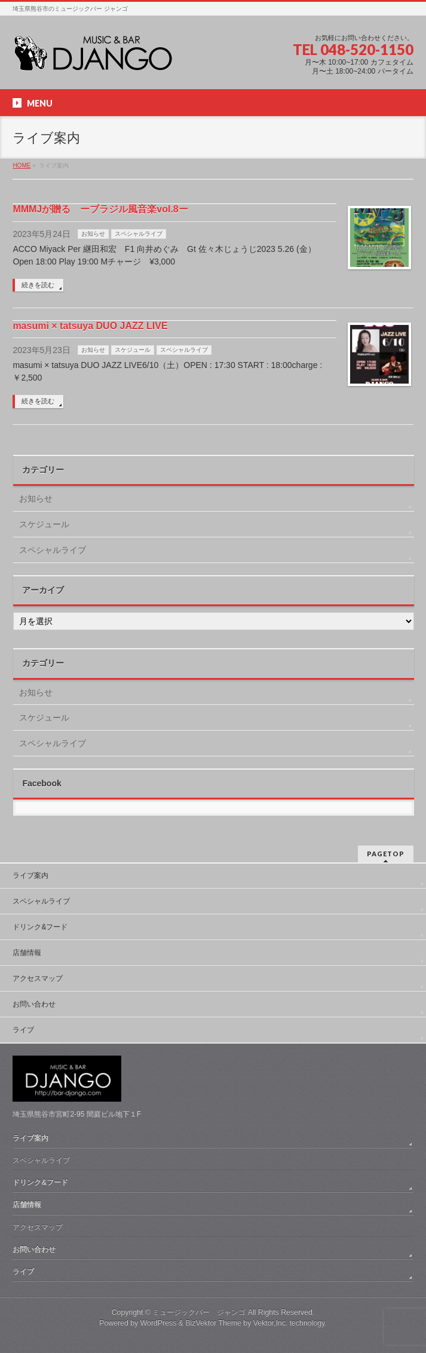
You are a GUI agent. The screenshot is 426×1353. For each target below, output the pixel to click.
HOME (21, 165)
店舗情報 (27, 952)
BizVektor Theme (213, 1323)
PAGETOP (385, 854)
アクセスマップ (38, 978)
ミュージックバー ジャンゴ (199, 1312)
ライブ (23, 1030)
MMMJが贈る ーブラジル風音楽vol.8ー (100, 209)
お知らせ (93, 233)
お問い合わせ (34, 1004)
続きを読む (38, 284)
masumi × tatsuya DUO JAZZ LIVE (90, 326)
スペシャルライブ (139, 233)
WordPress (158, 1323)
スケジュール (133, 349)
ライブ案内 (30, 875)
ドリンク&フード (40, 927)
